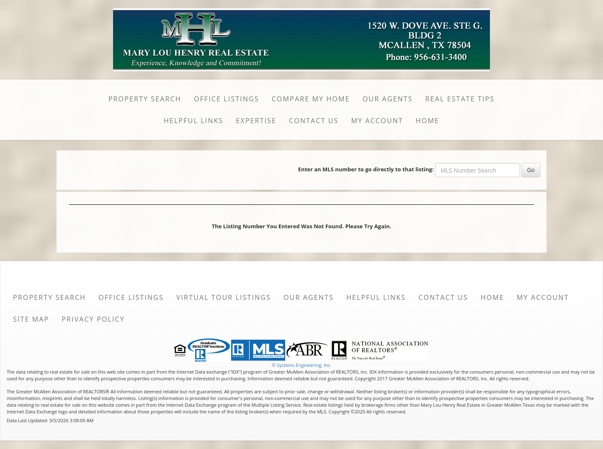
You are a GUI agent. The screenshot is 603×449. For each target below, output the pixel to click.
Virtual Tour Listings (223, 297)
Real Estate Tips (460, 98)
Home (427, 120)
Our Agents (388, 98)
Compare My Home (311, 98)
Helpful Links (193, 120)
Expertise (256, 120)
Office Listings (226, 98)
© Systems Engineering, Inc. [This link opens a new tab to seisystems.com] (301, 365)
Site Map (31, 319)
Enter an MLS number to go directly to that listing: (366, 169)
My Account (377, 120)
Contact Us (314, 120)
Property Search (144, 98)
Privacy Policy (93, 319)
